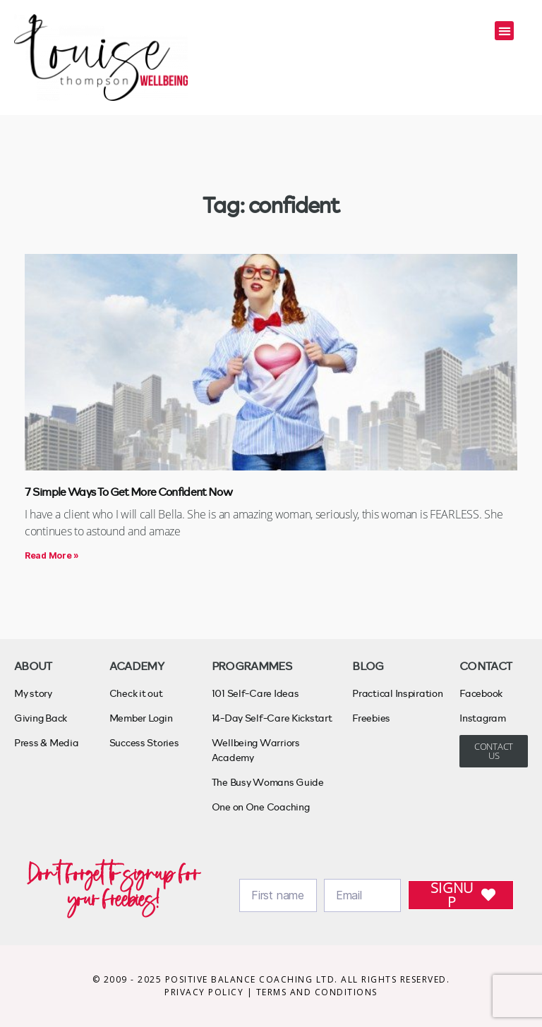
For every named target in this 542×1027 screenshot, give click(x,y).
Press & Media (46, 742)
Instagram (482, 717)
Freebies (371, 717)
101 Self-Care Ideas (255, 693)
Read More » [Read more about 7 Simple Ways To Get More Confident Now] (52, 555)
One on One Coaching (261, 806)
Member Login (141, 717)
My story (33, 693)
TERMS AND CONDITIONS (317, 992)
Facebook (480, 693)
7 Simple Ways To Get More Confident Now (128, 491)
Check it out (136, 693)
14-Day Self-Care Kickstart (272, 717)
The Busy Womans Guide (268, 782)
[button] (504, 30)
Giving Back (40, 717)
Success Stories (144, 742)
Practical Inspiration (397, 693)
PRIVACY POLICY (205, 992)
